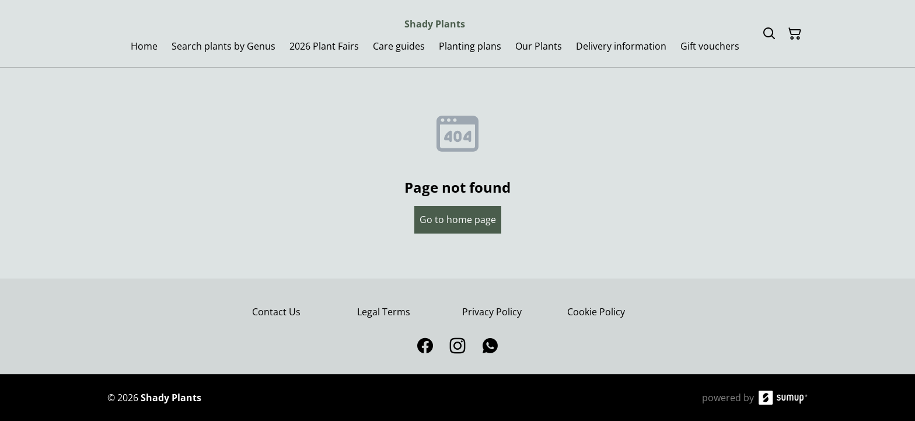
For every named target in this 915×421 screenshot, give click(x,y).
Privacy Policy (492, 311)
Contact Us (276, 311)
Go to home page (458, 219)
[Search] (769, 34)
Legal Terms (383, 311)
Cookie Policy (596, 311)
